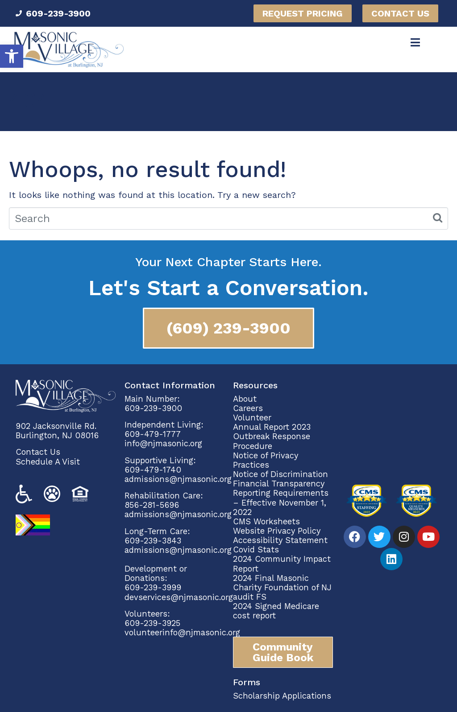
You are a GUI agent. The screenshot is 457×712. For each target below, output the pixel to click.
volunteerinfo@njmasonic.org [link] (182, 632)
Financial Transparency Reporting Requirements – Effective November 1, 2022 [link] (280, 497)
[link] (11, 56)
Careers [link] (248, 408)
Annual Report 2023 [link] (272, 427)
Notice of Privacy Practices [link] (265, 460)
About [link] (246, 398)
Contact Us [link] (38, 452)
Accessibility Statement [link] (280, 540)
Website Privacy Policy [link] (276, 530)
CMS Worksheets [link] (266, 521)
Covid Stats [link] (256, 549)
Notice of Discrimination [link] (280, 474)
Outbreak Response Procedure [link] (271, 441)
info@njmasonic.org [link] (163, 443)
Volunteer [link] (252, 417)
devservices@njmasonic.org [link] (179, 597)
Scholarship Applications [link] (282, 695)
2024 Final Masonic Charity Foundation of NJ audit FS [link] (282, 587)
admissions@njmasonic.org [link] (178, 479)
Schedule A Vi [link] (43, 461)
